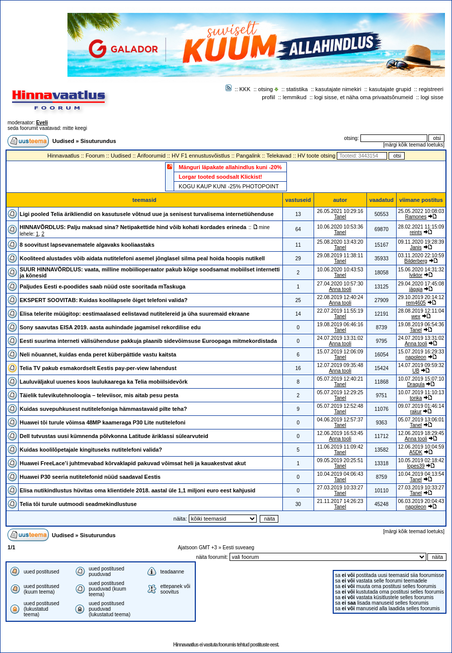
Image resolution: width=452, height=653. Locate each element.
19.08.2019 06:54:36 (421, 324)
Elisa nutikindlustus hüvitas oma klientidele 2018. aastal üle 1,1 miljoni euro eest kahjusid (137, 490)
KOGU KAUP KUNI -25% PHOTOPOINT (229, 186)
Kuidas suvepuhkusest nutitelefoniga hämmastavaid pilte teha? (103, 409)
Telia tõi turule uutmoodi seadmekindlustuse (78, 504)
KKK (245, 89)
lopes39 (416, 466)
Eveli (42, 122)
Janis (415, 247)
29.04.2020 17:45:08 (421, 283)
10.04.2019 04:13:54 (421, 474)
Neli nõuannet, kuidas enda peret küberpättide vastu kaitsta (98, 354)
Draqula (416, 384)
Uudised (63, 141)
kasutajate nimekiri (338, 89)
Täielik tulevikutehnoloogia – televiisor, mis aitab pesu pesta (99, 395)
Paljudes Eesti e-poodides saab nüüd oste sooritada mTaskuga (102, 286)
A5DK (415, 452)
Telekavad (278, 156)
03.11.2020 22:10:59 (421, 255)
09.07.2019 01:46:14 (421, 406)
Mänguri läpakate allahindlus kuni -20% (230, 167)
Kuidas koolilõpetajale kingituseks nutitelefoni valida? (91, 450)
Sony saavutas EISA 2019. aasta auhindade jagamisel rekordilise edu (110, 327)
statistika (297, 89)
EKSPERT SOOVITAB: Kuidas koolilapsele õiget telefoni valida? (104, 300)
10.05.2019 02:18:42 (421, 460)
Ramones (416, 217)
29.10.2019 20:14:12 (421, 297)
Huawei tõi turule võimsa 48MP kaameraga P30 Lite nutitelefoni (102, 422)
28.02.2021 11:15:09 (421, 227)
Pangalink (248, 156)
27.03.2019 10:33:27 (421, 487)
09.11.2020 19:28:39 (421, 242)
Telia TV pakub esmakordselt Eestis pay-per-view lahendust (98, 368)
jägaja (416, 289)
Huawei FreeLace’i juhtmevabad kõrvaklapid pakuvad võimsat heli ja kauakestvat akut (133, 463)
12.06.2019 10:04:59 (421, 447)
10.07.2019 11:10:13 (421, 392)
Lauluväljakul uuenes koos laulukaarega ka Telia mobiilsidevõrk (104, 382)
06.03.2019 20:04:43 (421, 501)
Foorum (95, 156)
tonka (416, 398)
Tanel (340, 217)
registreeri (431, 89)
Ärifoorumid (151, 156)
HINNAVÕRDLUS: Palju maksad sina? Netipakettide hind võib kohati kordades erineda (133, 227)
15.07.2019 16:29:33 (421, 351)
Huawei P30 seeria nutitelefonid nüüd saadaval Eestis (90, 477)
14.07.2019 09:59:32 (421, 365)
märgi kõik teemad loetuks (414, 145)
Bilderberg (415, 261)
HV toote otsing (316, 156)
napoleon (416, 357)
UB (415, 371)
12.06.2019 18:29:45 (421, 433)
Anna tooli (340, 289)
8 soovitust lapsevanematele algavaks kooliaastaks (87, 245)
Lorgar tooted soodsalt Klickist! (220, 177)
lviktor (415, 275)
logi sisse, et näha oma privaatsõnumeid (363, 97)
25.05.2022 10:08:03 (421, 211)
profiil (268, 97)
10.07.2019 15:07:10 (421, 379)
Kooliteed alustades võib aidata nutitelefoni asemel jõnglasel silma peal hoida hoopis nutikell (142, 258)
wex (415, 316)
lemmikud (295, 97)
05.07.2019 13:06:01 (421, 419)
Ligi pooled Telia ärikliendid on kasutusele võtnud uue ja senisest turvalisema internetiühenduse (147, 214)
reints (416, 232)
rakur (416, 411)
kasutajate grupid (390, 89)
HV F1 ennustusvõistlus (201, 156)
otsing (265, 89)
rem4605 (415, 303)
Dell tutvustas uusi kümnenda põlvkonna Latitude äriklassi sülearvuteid (114, 436)
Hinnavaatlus (63, 156)
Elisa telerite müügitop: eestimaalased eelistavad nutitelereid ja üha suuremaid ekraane (135, 314)
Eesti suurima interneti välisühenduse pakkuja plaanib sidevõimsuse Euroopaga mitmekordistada (148, 341)
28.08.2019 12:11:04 (421, 311)
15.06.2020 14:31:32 (421, 269)
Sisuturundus (98, 141)
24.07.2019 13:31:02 (421, 338)
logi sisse (432, 97)
